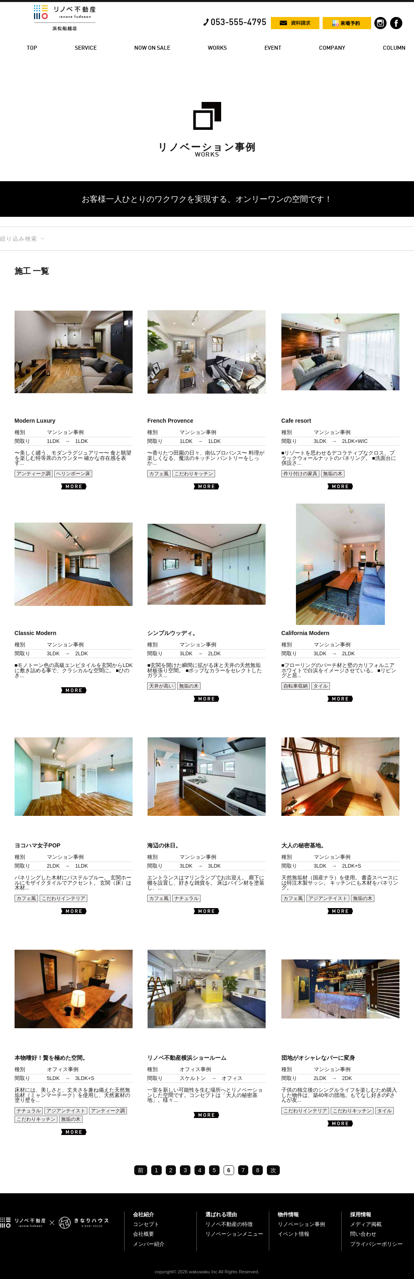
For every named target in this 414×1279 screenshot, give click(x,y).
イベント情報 (293, 1234)
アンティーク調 (34, 473)
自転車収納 (295, 686)
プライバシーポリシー (376, 1244)
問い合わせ (363, 1234)
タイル (320, 686)
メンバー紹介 (149, 1244)
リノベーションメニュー (234, 1234)
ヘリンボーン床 (73, 473)
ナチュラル (186, 898)
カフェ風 (159, 473)
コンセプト (146, 1224)
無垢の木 (332, 473)
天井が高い (161, 686)
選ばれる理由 (221, 1214)
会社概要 (143, 1234)
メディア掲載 (366, 1224)
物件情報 (288, 1214)
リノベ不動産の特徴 (229, 1224)
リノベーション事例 (301, 1224)
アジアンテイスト (327, 898)
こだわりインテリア (63, 898)
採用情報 (360, 1214)
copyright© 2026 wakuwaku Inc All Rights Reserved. (207, 1271)
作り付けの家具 (300, 473)
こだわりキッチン (193, 473)
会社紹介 (143, 1214)
